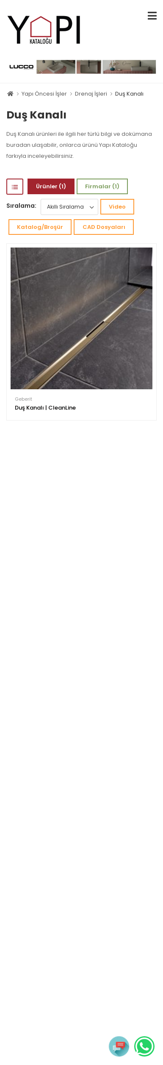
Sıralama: (21, 205)
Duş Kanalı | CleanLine (45, 408)
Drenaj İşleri (91, 94)
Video (117, 207)
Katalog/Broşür (40, 227)
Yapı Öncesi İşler (44, 94)
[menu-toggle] (152, 16)
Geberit (23, 399)
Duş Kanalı (129, 94)
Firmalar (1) (102, 186)
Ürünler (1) (51, 186)
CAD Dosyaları (104, 227)
